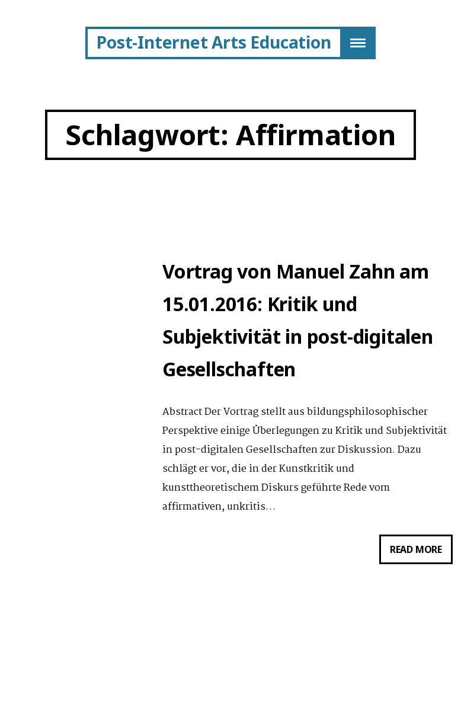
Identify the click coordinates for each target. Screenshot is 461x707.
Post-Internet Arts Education (214, 42)
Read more (421, 551)
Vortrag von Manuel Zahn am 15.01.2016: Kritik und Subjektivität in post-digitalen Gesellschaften (297, 320)
